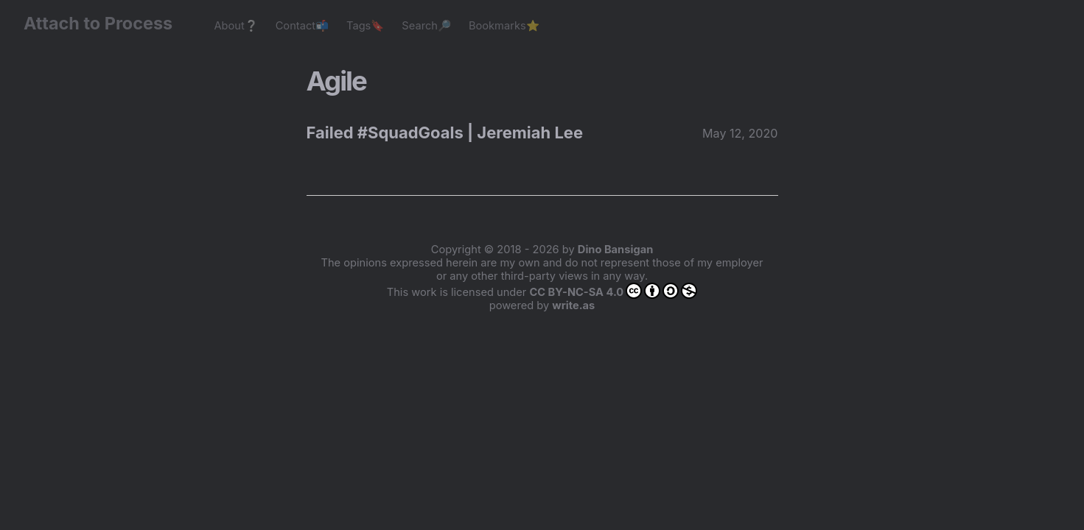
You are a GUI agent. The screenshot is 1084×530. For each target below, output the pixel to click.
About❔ (235, 25)
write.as (573, 305)
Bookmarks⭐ (504, 25)
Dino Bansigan (615, 249)
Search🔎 (426, 25)
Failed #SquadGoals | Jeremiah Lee (445, 132)
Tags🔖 (365, 25)
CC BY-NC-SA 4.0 (613, 291)
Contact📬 (302, 25)
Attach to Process (105, 23)
